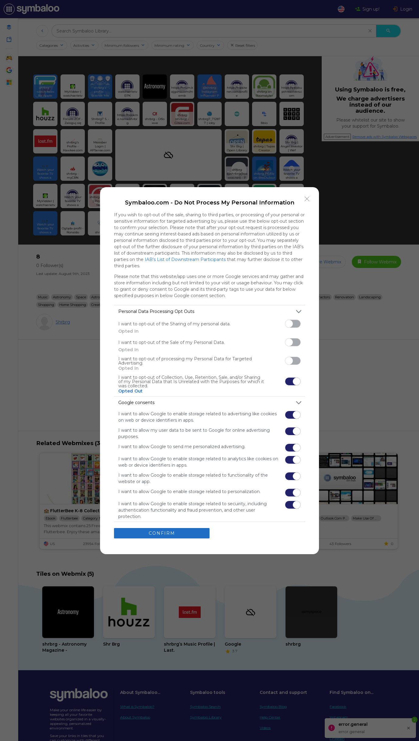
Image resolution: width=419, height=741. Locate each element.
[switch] (293, 324)
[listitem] (209, 311)
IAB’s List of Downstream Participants (185, 259)
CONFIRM (162, 533)
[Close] (307, 199)
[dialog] (209, 370)
